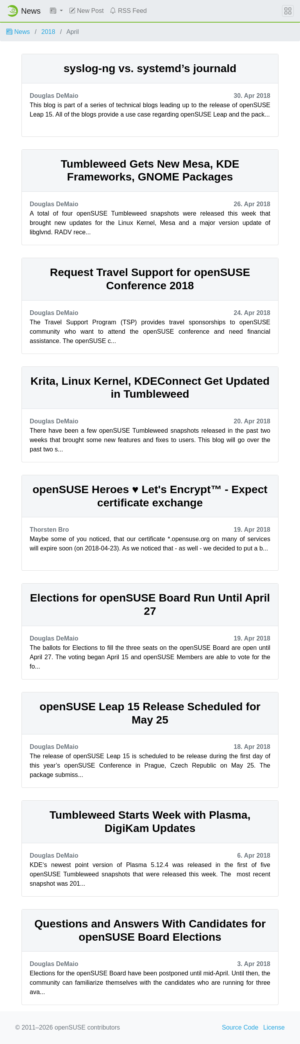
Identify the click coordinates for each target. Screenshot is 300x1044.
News (18, 31)
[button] (56, 11)
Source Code (240, 1027)
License (274, 1027)
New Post (86, 10)
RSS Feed (128, 10)
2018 (48, 31)
